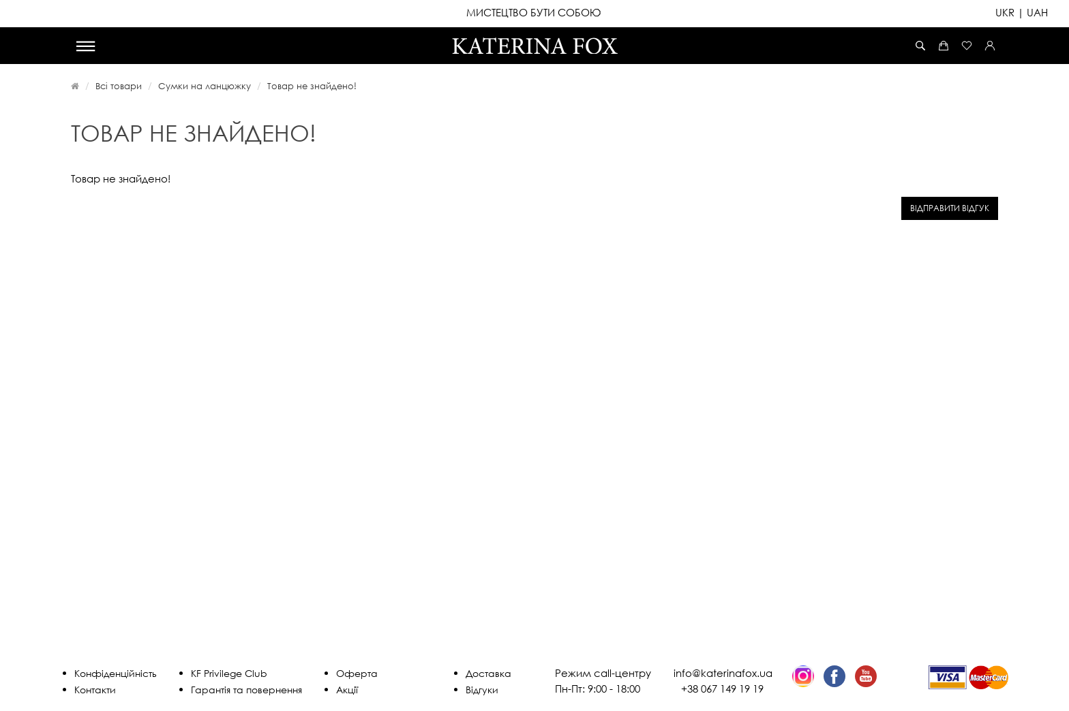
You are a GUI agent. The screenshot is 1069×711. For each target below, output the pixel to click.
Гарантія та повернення (246, 689)
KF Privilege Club (229, 673)
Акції (347, 689)
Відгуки (482, 689)
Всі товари (118, 85)
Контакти (95, 689)
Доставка (488, 673)
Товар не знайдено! (312, 85)
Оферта (357, 673)
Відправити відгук (949, 208)
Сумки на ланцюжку (204, 85)
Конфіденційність (115, 673)
